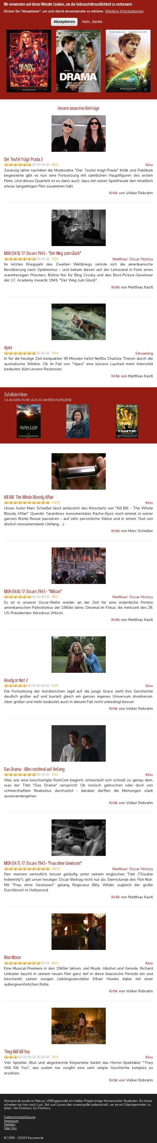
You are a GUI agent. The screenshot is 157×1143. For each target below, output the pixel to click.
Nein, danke (92, 21)
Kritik (113, 193)
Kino (149, 164)
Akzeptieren (64, 21)
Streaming (144, 353)
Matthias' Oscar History (133, 259)
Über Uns (10, 1128)
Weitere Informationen (124, 11)
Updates (9, 1124)
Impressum (11, 1121)
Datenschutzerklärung (20, 1117)
